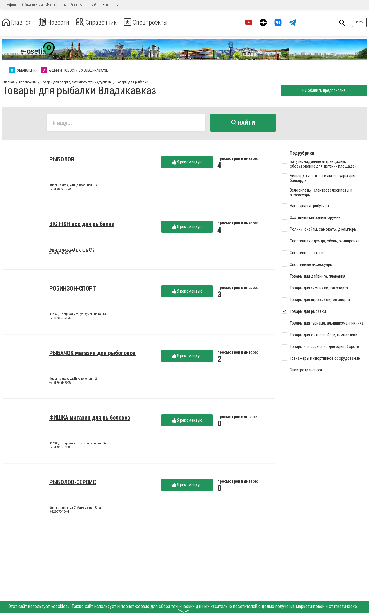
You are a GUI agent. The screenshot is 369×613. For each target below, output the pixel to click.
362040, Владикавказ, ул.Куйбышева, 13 (77, 315)
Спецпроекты (157, 22)
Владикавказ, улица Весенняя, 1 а (73, 186)
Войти (359, 22)
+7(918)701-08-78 (60, 254)
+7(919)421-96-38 (60, 384)
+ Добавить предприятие (322, 90)
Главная (18, 22)
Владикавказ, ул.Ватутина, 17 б (71, 250)
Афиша (13, 4)
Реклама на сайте (84, 4)
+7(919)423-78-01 (60, 448)
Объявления (32, 4)
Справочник (104, 22)
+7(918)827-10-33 (60, 190)
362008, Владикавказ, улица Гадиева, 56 (77, 444)
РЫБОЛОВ (61, 160)
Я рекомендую (187, 163)
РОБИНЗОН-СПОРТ (72, 289)
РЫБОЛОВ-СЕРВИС (72, 483)
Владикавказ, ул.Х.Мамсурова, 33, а (75, 509)
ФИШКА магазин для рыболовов (89, 418)
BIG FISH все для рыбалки (81, 224)
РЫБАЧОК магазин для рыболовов (92, 353)
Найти (243, 122)
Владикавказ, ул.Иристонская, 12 (73, 379)
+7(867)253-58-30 (60, 319)
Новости (58, 22)
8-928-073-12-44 (59, 513)
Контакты (110, 4)
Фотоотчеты (56, 4)
